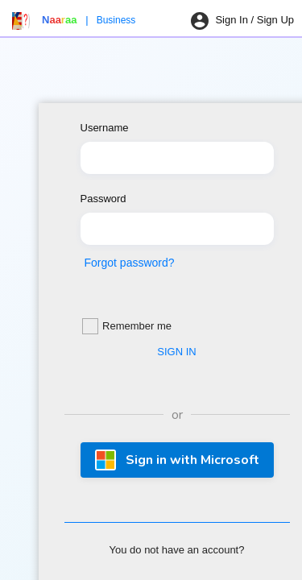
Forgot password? (130, 262)
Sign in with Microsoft (177, 460)
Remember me (127, 326)
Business (116, 20)
